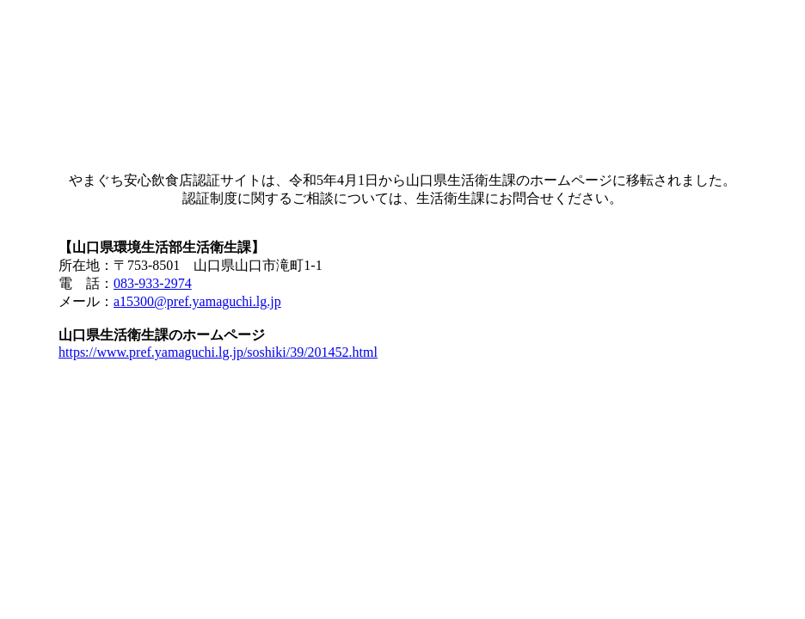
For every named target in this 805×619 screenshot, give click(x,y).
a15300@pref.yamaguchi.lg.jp (197, 301)
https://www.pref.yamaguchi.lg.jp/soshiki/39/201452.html (218, 352)
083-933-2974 (153, 283)
